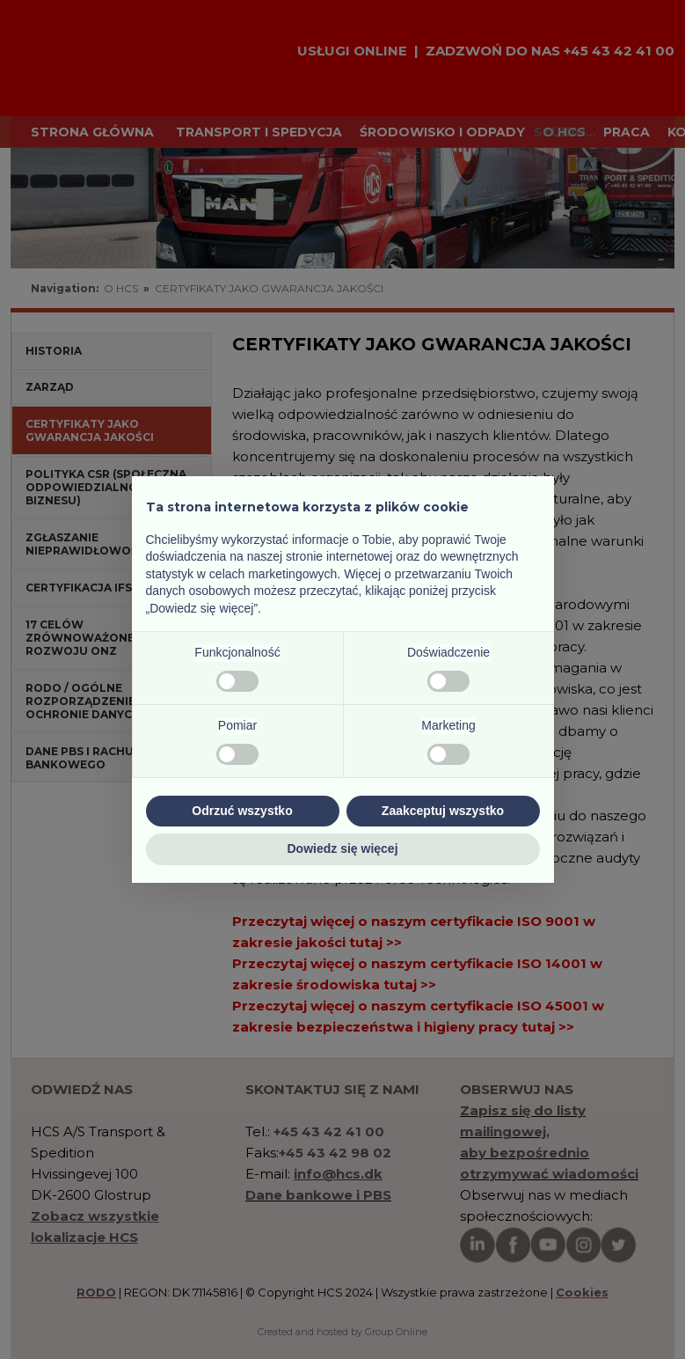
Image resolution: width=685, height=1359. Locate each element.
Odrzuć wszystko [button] (242, 811)
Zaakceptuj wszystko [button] (443, 811)
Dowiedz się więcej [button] (342, 848)
